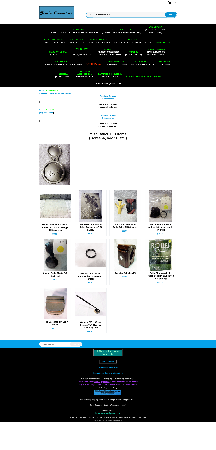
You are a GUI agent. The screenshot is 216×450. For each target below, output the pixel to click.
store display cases (99, 40)
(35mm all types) (63, 75)
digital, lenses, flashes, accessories (79, 31)
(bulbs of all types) (116, 63)
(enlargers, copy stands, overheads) (133, 40)
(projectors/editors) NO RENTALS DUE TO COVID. (108, 52)
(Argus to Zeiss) (58, 53)
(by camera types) (85, 74)
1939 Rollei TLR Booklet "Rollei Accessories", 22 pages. (90, 227)
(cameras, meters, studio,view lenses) (121, 31)
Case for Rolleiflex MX (126, 273)
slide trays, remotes (54, 40)
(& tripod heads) (133, 53)
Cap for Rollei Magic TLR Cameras (55, 274)
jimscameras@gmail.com (108, 84)
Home (53, 32)
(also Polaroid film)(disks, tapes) (155, 30)
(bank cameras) (77, 40)
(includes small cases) (142, 63)
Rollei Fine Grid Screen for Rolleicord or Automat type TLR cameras (55, 227)
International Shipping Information (108, 373)
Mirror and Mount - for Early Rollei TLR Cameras (125, 225)
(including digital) (110, 75)
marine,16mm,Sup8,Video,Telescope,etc (156, 52)
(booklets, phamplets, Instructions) (63, 63)
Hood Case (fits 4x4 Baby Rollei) (55, 323)
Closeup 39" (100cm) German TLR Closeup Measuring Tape (90, 325)
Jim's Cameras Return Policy (107, 367)
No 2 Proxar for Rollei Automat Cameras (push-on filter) (160, 227)
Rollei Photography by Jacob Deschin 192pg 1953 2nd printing (161, 276)
